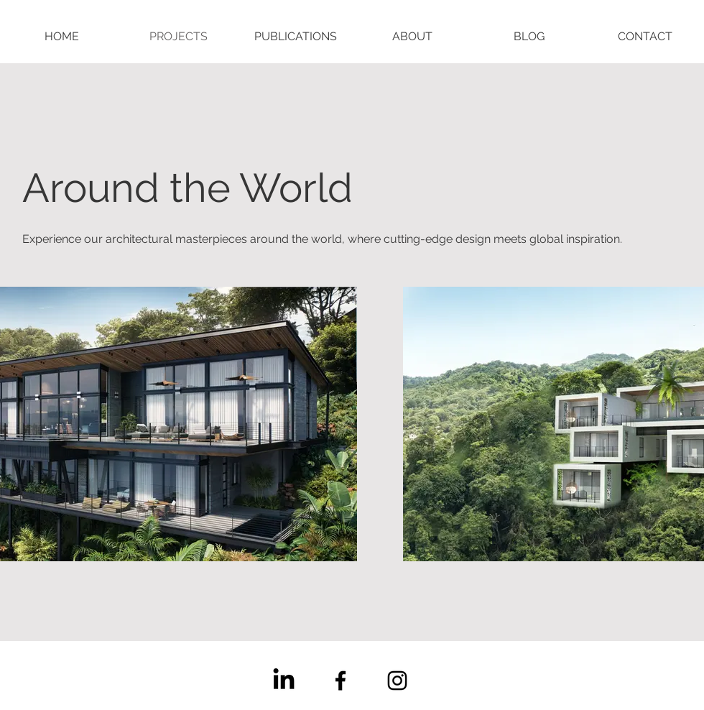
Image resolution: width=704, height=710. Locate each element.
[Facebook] (340, 680)
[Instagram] (397, 680)
